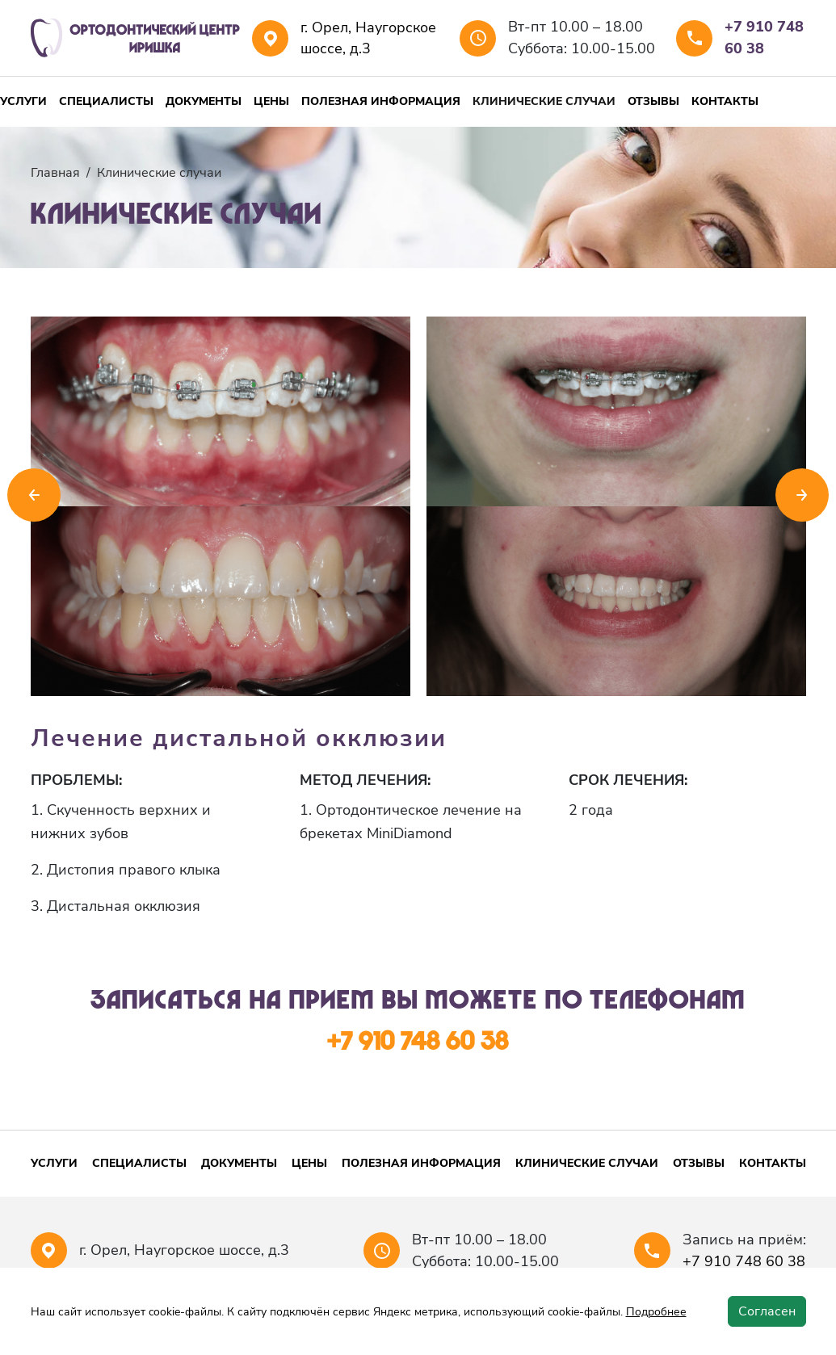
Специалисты (106, 101)
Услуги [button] (23, 101)
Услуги (54, 1163)
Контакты (724, 101)
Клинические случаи (544, 101)
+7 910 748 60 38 (764, 37)
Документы (204, 101)
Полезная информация (380, 101)
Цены (271, 101)
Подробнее (656, 1311)
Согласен (767, 1311)
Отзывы (653, 101)
